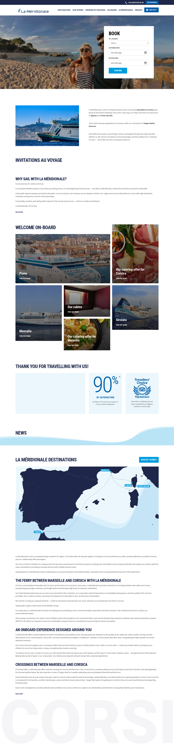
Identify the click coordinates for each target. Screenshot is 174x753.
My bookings (152, 2)
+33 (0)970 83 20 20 (134, 2)
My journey (113, 39)
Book (114, 33)
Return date (113, 58)
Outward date (114, 48)
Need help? (153, 10)
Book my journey (149, 460)
